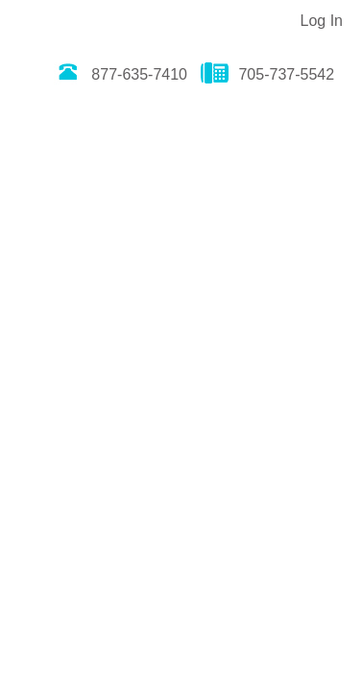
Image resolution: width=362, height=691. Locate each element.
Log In (322, 20)
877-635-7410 (120, 74)
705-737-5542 (267, 74)
